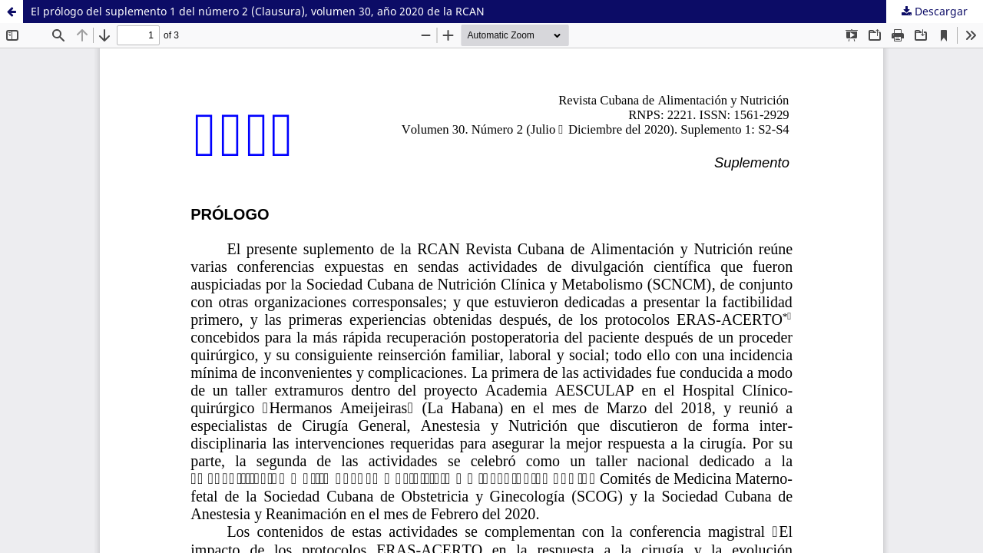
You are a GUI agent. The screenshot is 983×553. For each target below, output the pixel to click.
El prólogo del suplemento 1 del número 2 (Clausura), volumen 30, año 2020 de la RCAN (258, 11)
